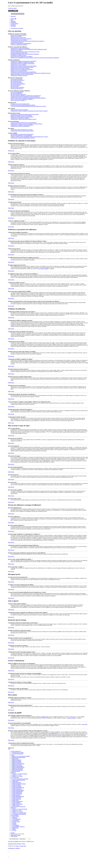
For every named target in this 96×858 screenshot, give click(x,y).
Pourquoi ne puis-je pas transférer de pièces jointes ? (22, 69)
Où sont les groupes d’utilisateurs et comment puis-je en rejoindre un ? (26, 95)
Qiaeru (23, 843)
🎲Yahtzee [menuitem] (13, 21)
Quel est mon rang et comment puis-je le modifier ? (22, 56)
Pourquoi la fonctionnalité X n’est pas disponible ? (21, 135)
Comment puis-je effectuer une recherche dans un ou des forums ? (25, 114)
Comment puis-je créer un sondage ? (18, 64)
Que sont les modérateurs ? (16, 93)
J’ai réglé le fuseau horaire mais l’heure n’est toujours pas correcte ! (25, 51)
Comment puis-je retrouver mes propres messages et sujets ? (23, 119)
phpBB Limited (45, 716)
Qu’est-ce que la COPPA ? (16, 36)
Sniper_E (18, 846)
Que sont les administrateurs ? (17, 92)
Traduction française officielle (14, 843)
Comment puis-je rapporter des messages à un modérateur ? (23, 71)
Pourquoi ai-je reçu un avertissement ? (19, 70)
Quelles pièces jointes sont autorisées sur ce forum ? (22, 129)
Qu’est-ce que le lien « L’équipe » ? (18, 100)
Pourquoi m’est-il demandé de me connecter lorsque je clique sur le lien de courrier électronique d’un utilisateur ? (35, 57)
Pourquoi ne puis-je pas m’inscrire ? (18, 37)
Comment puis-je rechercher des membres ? (20, 117)
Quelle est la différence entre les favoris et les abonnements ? (24, 122)
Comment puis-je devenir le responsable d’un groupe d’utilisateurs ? (25, 96)
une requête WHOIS (53, 733)
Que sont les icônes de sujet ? (17, 88)
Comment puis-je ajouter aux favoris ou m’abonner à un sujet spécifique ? (26, 123)
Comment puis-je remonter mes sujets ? (19, 75)
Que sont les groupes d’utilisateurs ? (18, 94)
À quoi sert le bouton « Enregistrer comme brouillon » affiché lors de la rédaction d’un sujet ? (31, 73)
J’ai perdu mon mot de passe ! (17, 42)
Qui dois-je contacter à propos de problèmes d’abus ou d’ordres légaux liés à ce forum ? (29, 136)
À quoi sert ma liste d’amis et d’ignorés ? (19, 109)
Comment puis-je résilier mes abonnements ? (20, 126)
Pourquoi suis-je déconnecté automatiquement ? (21, 43)
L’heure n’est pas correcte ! (16, 50)
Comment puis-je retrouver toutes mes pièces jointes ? (22, 130)
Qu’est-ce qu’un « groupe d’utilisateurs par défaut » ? (22, 99)
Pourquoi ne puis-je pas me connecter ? (19, 39)
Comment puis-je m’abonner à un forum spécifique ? (22, 125)
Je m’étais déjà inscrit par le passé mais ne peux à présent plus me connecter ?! (27, 41)
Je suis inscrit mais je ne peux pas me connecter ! (21, 38)
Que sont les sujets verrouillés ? (17, 87)
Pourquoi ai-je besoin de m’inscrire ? (18, 35)
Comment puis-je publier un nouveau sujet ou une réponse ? (23, 61)
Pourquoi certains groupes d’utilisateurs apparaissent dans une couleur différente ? (28, 98)
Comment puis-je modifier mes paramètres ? (20, 48)
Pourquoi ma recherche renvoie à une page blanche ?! (22, 116)
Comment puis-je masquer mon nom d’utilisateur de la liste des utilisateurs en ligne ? (29, 49)
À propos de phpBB (71, 718)
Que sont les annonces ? (16, 85)
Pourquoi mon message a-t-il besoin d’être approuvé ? (22, 74)
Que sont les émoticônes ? (16, 81)
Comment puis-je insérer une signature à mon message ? (23, 63)
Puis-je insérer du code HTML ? (17, 80)
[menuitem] (13, 18)
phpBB (16, 841)
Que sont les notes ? (15, 86)
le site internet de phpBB (42, 268)
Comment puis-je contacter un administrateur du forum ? (23, 137)
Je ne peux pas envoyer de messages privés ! (20, 103)
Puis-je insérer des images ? (17, 82)
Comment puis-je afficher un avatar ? (19, 55)
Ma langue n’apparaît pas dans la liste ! (19, 52)
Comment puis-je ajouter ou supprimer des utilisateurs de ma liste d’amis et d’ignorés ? (29, 110)
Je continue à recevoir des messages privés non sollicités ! (23, 105)
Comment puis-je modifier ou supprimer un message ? (22, 62)
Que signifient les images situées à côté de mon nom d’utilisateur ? (25, 54)
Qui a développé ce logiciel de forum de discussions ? (22, 134)
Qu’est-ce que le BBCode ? (16, 79)
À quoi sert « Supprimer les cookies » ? (19, 44)
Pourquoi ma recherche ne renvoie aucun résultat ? (21, 115)
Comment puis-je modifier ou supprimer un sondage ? (22, 67)
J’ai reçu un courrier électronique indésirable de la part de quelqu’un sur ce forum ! (28, 106)
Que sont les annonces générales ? (18, 83)
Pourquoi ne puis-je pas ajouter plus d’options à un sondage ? (24, 65)
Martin (21, 846)
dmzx (25, 846)
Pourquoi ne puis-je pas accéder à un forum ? (20, 68)
